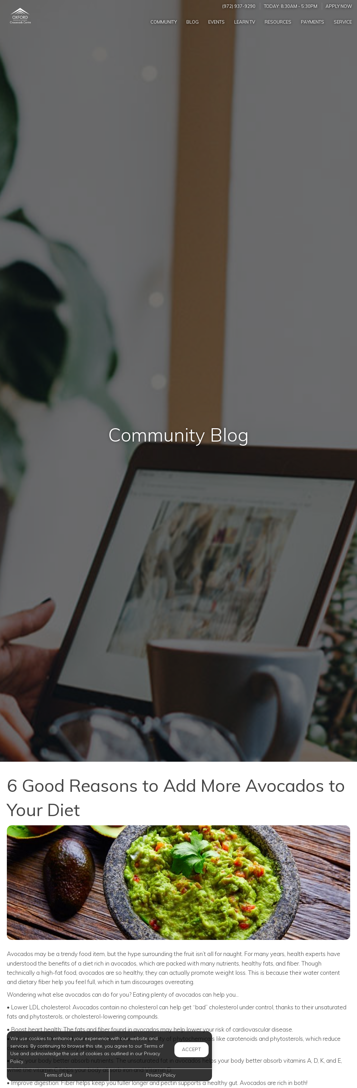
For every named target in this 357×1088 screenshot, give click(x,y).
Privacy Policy (160, 1075)
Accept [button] (191, 1049)
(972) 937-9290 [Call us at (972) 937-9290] (238, 6)
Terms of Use (58, 1075)
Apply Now (339, 6)
